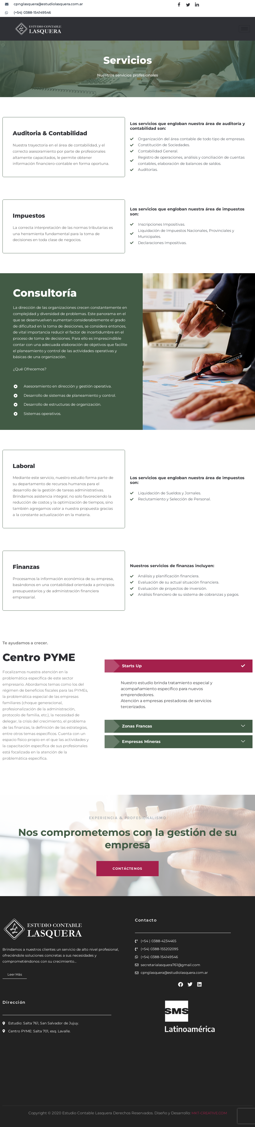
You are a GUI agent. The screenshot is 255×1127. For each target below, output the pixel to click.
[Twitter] (188, 5)
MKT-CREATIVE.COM (209, 1113)
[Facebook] (179, 5)
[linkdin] (197, 5)
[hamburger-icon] (244, 28)
